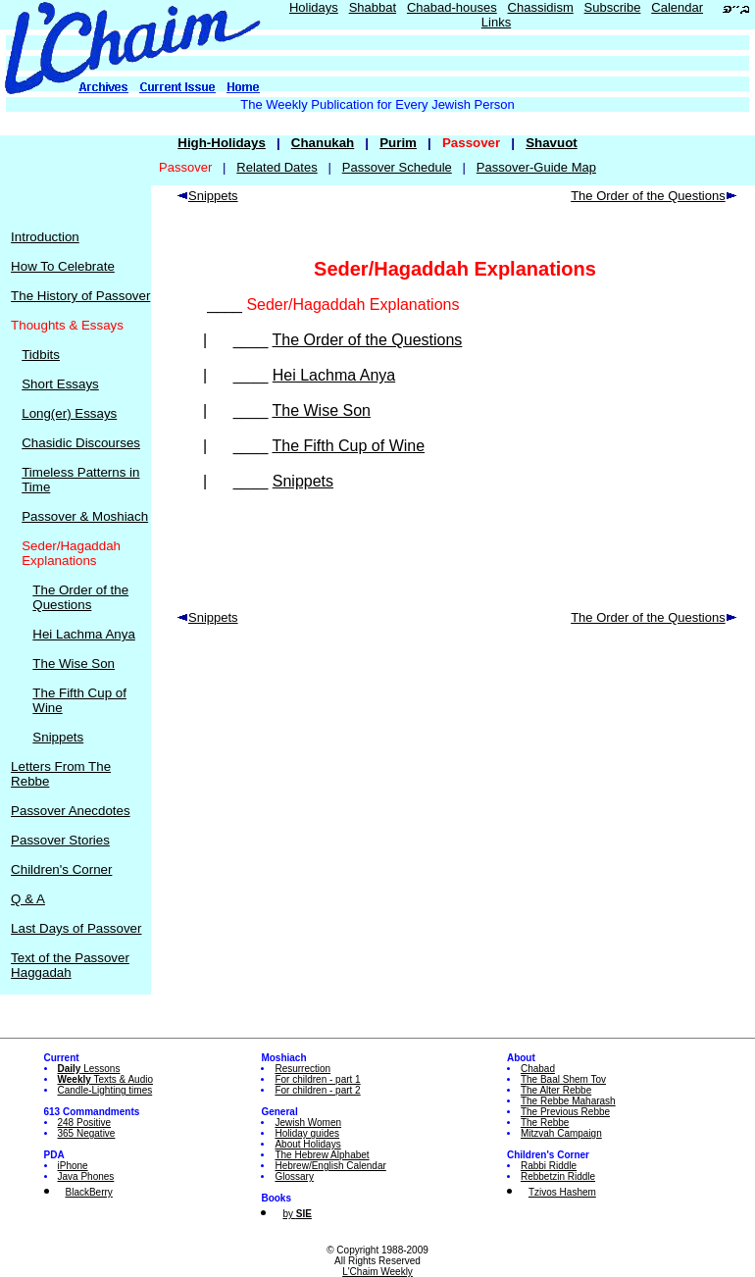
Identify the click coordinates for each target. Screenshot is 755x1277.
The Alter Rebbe (556, 1090)
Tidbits (41, 354)
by (296, 1213)
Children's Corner (61, 869)
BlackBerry (89, 1192)
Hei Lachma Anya (83, 634)
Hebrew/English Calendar (330, 1165)
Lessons (89, 1068)
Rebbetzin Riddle (558, 1176)
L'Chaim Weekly (377, 1271)
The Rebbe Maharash (568, 1101)
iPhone (73, 1165)
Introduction (45, 237)
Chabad (538, 1068)
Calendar (677, 7)
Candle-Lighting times (105, 1090)
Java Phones (86, 1176)
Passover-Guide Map (536, 167)
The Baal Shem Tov (563, 1079)
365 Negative (87, 1133)
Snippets (57, 737)
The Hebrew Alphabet (322, 1154)
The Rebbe (545, 1122)
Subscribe (612, 7)
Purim (398, 142)
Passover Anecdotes (70, 810)
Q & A (28, 899)
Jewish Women (308, 1122)
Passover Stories (60, 840)
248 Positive (84, 1122)
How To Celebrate (63, 266)
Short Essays (60, 384)
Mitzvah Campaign (561, 1133)
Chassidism (541, 7)
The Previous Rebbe (565, 1111)
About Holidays (307, 1144)
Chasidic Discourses (81, 442)
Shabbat (372, 7)
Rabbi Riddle (549, 1165)
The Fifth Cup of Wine (348, 445)
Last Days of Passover (76, 928)
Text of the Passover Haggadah (70, 965)
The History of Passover (80, 295)
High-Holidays (221, 142)
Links (496, 22)
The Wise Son (73, 663)
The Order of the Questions (80, 597)
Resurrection (302, 1068)
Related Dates (276, 167)
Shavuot (552, 142)
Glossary (294, 1176)
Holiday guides (307, 1133)
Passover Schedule (397, 167)
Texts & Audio (106, 1079)
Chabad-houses (452, 7)
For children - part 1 (317, 1079)
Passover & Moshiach (85, 516)
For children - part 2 (317, 1090)
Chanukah (322, 142)
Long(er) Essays (69, 413)
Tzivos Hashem (562, 1192)
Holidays (313, 7)
